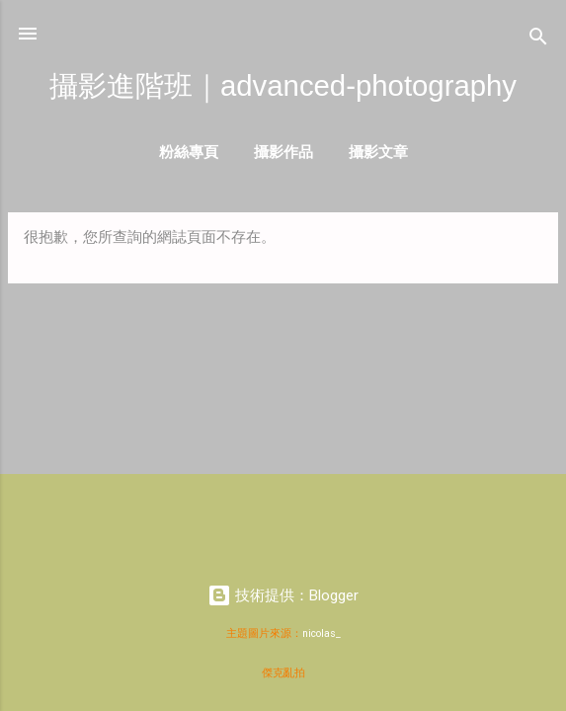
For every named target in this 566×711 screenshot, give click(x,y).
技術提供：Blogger (283, 595)
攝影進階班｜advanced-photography (283, 85)
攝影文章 (378, 151)
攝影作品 (283, 151)
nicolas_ (321, 633)
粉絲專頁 (188, 151)
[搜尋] (538, 40)
